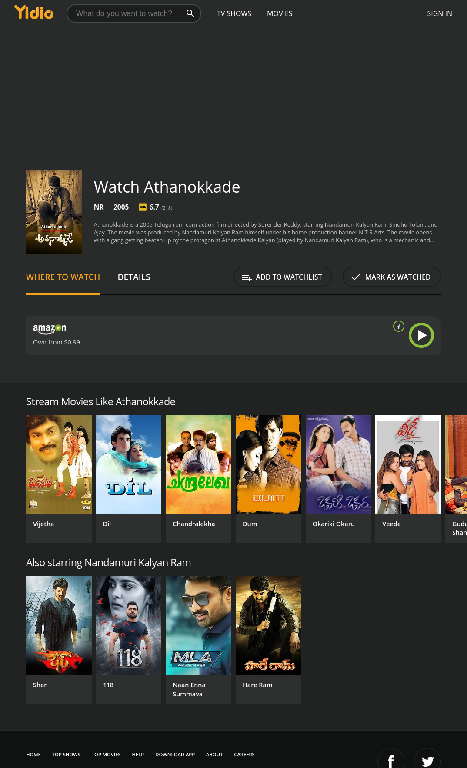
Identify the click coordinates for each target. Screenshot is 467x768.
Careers (244, 754)
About (214, 754)
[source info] (397, 326)
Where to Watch (63, 277)
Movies (280, 13)
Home (33, 754)
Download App (175, 754)
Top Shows (66, 754)
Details (133, 277)
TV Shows (234, 13)
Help (138, 754)
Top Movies (106, 754)
